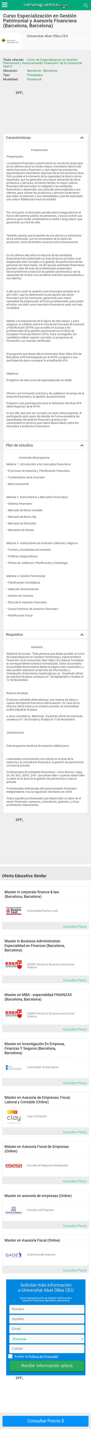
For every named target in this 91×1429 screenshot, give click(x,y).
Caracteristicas (18, 137)
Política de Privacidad (43, 1356)
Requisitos (14, 634)
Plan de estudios (19, 445)
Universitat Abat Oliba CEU (47, 36)
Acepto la (35, 1356)
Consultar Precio (75, 927)
